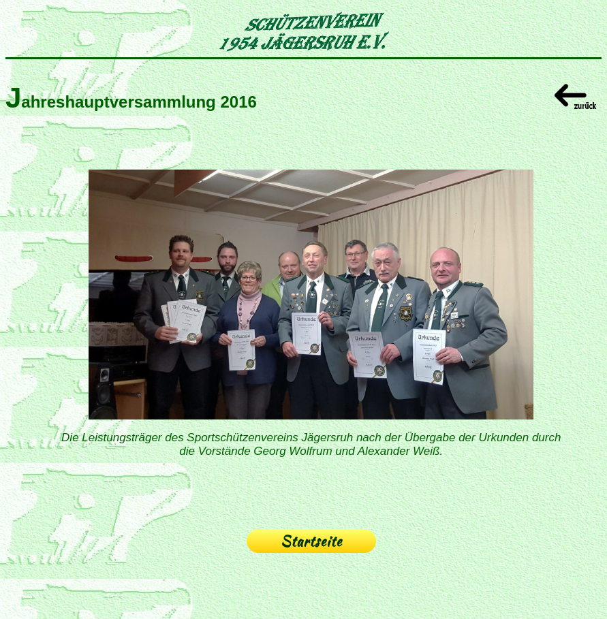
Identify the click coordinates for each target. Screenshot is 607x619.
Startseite (311, 541)
